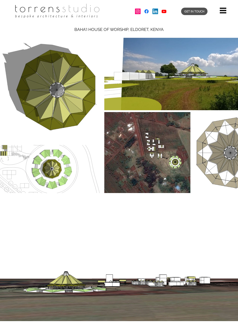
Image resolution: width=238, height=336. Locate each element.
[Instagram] (138, 11)
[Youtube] (164, 11)
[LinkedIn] (155, 11)
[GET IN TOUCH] (194, 11)
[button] (223, 10)
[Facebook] (146, 11)
